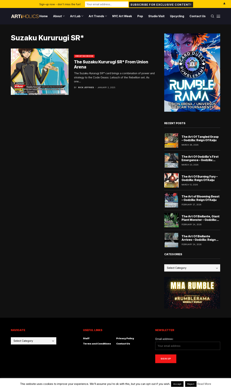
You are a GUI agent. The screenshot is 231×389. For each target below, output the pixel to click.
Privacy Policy (125, 338)
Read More (204, 384)
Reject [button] (190, 383)
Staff (86, 338)
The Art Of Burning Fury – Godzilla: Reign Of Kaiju (200, 178)
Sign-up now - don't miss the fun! (60, 4)
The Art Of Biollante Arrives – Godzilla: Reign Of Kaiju (201, 239)
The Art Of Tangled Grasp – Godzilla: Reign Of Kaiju (200, 138)
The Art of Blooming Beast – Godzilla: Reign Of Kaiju (200, 198)
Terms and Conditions (97, 343)
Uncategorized (84, 56)
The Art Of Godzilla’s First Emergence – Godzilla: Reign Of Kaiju (200, 160)
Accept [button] (177, 383)
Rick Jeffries (86, 87)
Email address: (164, 339)
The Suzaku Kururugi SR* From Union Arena (111, 64)
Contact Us (123, 343)
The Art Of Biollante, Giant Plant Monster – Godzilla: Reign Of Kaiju (200, 220)
